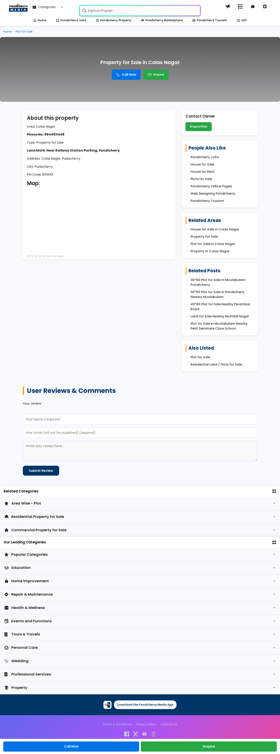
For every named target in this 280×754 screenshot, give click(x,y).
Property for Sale (204, 236)
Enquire (156, 75)
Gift (242, 20)
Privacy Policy (146, 724)
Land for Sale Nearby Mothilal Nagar (220, 316)
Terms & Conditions (117, 724)
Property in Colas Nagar (210, 251)
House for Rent (203, 171)
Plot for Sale (200, 357)
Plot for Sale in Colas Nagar (213, 244)
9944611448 (54, 134)
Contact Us (169, 724)
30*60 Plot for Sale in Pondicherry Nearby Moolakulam (217, 294)
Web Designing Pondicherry (213, 193)
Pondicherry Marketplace (162, 20)
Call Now (126, 74)
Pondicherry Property (113, 20)
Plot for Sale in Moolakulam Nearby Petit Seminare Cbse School (219, 326)
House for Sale (202, 164)
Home (39, 20)
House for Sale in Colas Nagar (215, 229)
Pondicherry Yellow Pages (211, 186)
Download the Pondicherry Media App (145, 705)
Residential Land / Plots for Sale (216, 364)
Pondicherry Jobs (71, 20)
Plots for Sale (201, 179)
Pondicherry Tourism (209, 20)
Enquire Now (198, 126)
